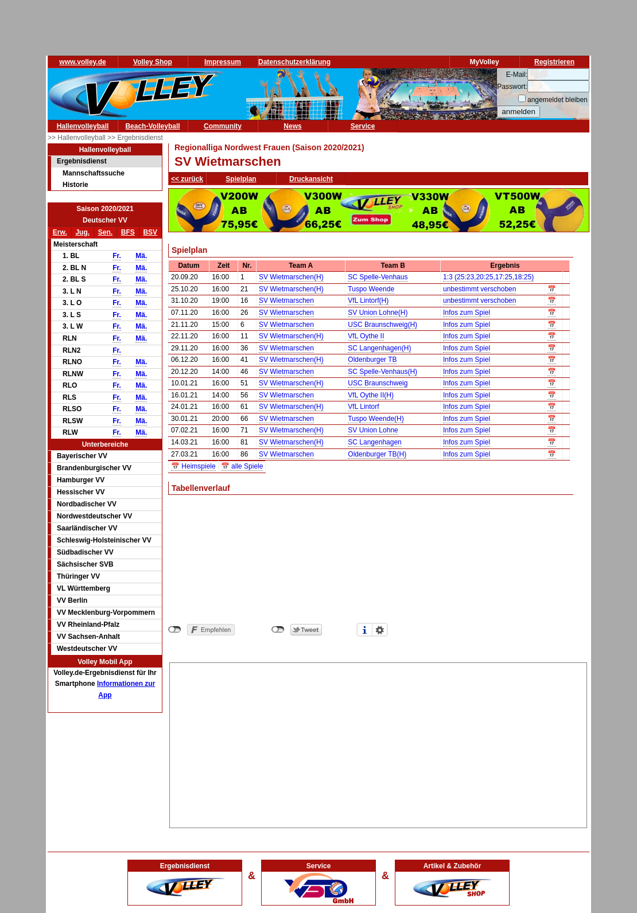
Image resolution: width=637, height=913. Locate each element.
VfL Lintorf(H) (368, 300)
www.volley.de (82, 62)
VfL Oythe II (366, 336)
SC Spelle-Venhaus (377, 277)
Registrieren (554, 62)
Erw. (60, 232)
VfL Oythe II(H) (371, 395)
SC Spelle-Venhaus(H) (382, 372)
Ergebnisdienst (82, 161)
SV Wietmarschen (286, 300)
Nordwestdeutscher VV (94, 516)
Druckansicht (311, 179)
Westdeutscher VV (87, 649)
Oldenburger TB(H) (377, 454)
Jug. (82, 232)
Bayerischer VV (82, 456)
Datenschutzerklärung (294, 62)
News (292, 126)
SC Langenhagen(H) (379, 348)
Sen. (105, 232)
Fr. (116, 256)
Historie (75, 185)
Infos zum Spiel (466, 313)
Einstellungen (380, 630)
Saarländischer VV (87, 528)
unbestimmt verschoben (479, 289)
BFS (128, 232)
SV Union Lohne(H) (377, 313)
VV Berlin (72, 600)
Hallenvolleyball (83, 126)
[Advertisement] (378, 743)
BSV (150, 232)
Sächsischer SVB (85, 564)
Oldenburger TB (372, 360)
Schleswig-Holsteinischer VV (104, 540)
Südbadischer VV (85, 552)
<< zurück (187, 179)
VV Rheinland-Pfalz (88, 625)
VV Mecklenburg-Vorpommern (106, 612)
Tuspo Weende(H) (375, 419)
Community (223, 126)
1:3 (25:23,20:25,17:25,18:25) (488, 277)
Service (363, 126)
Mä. (141, 256)
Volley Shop (152, 62)
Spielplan (241, 179)
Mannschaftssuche (94, 173)
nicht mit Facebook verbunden (174, 629)
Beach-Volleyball (152, 126)
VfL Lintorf (363, 407)
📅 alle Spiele (242, 466)
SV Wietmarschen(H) (291, 277)
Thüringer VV (78, 576)
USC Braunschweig (377, 383)
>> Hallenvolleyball (77, 138)
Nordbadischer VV (86, 504)
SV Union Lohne (373, 430)
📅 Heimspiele (193, 466)
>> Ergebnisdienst (135, 138)
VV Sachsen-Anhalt (88, 637)
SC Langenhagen (374, 442)
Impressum (222, 62)
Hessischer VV (80, 492)
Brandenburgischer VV (94, 468)
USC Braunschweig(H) (382, 325)
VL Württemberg (83, 588)
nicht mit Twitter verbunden (278, 629)
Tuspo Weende (371, 289)
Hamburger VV (80, 480)
